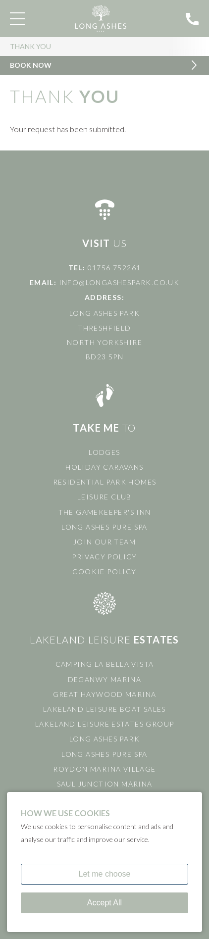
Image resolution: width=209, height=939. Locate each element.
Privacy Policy (104, 556)
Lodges (104, 452)
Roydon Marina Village (104, 769)
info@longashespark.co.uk (119, 282)
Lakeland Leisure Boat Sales (104, 709)
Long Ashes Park (104, 739)
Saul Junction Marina (105, 784)
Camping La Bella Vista (104, 664)
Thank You (30, 46)
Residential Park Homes (105, 482)
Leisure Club (104, 497)
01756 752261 (114, 267)
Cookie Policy (104, 571)
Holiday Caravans (104, 467)
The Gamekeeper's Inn (104, 512)
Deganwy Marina (105, 679)
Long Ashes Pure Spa (104, 527)
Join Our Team (104, 542)
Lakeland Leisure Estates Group (104, 724)
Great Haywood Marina (105, 694)
